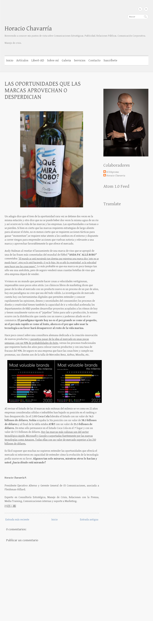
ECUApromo (112, 172)
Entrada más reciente (17, 519)
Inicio (9, 60)
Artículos (22, 60)
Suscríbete (110, 60)
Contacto (94, 60)
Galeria (66, 60)
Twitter (140, 9)
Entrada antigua (89, 519)
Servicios (79, 60)
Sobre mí (53, 60)
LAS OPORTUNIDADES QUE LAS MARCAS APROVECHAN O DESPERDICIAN (43, 90)
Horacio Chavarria (115, 175)
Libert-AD (37, 60)
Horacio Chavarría (28, 28)
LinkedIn (146, 9)
